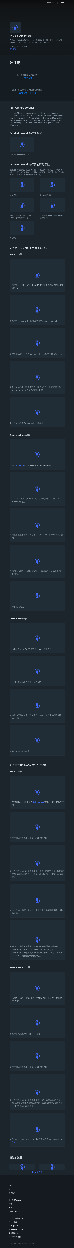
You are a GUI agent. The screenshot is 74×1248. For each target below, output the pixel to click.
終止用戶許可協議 (15, 1237)
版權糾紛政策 (13, 1233)
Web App (20, 465)
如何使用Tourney (15, 1200)
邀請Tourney (38, 802)
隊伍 (10, 1189)
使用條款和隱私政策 (16, 1218)
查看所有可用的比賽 (28, 93)
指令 (10, 1204)
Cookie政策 (13, 1222)
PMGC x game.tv (14, 1211)
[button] (33, 1172)
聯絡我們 (12, 1193)
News (11, 1207)
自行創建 (13, 49)
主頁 (14, 1142)
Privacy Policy (13, 1226)
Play (10, 1185)
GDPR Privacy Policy (16, 1229)
